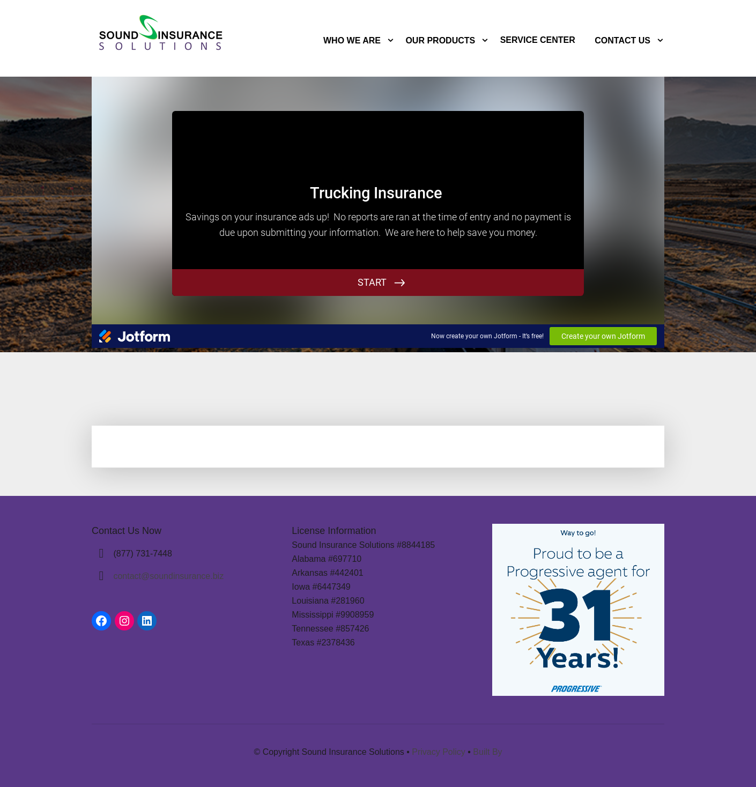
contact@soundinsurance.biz (168, 576)
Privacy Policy (438, 751)
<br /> (378, 203)
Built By (487, 751)
